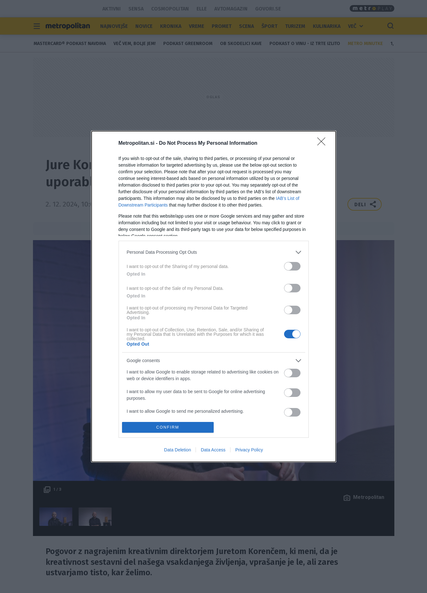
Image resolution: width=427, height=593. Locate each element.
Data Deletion (177, 449)
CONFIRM (168, 427)
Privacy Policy (249, 449)
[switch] (292, 266)
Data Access (213, 449)
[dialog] (214, 296)
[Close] (323, 143)
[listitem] (214, 252)
